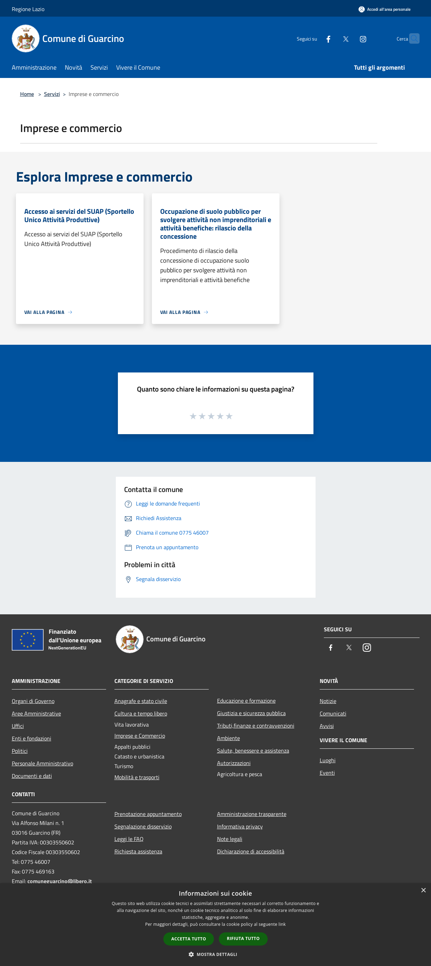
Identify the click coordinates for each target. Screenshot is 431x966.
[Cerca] (411, 38)
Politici (20, 751)
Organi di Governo (33, 701)
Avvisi (327, 726)
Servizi (52, 94)
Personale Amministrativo (42, 763)
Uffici (18, 726)
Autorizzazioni (234, 763)
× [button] (423, 890)
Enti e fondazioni (31, 738)
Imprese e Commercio (139, 735)
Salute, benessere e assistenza (253, 750)
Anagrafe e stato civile (140, 701)
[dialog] (215, 924)
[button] (216, 954)
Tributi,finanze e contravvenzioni (255, 725)
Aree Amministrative (36, 713)
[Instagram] (349, 38)
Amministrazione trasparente (251, 814)
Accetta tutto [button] (188, 939)
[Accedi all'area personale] (385, 9)
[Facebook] (315, 38)
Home (27, 94)
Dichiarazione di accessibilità (250, 851)
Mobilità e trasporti (137, 777)
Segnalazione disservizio (143, 826)
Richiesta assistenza (138, 851)
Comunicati (333, 713)
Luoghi (328, 760)
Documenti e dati (32, 776)
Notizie (328, 701)
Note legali (229, 839)
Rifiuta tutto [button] (243, 938)
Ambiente (228, 738)
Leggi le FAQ (129, 839)
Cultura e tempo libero (140, 713)
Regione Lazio (28, 9)
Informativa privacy (240, 826)
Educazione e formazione (246, 700)
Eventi (327, 773)
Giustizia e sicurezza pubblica (251, 713)
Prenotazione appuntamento (148, 814)
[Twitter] (332, 38)
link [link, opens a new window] (282, 924)
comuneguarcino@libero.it (59, 881)
